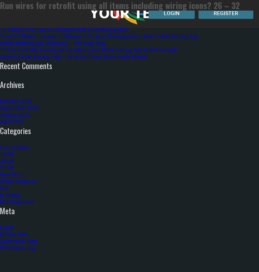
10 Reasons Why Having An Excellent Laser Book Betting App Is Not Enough (88, 49)
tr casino (10, 194)
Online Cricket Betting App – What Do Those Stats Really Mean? (74, 56)
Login (172, 13)
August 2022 (15, 114)
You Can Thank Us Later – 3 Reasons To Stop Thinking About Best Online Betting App (99, 36)
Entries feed (14, 234)
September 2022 (19, 107)
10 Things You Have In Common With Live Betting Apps (64, 29)
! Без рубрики (15, 147)
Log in (7, 227)
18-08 (7, 154)
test (4, 188)
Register (226, 13)
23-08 (7, 160)
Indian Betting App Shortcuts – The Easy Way (53, 42)
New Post (11, 174)
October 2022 (16, 101)
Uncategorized (17, 201)
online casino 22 (19, 181)
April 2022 (12, 121)
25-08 (7, 167)
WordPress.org (17, 247)
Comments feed (18, 240)
